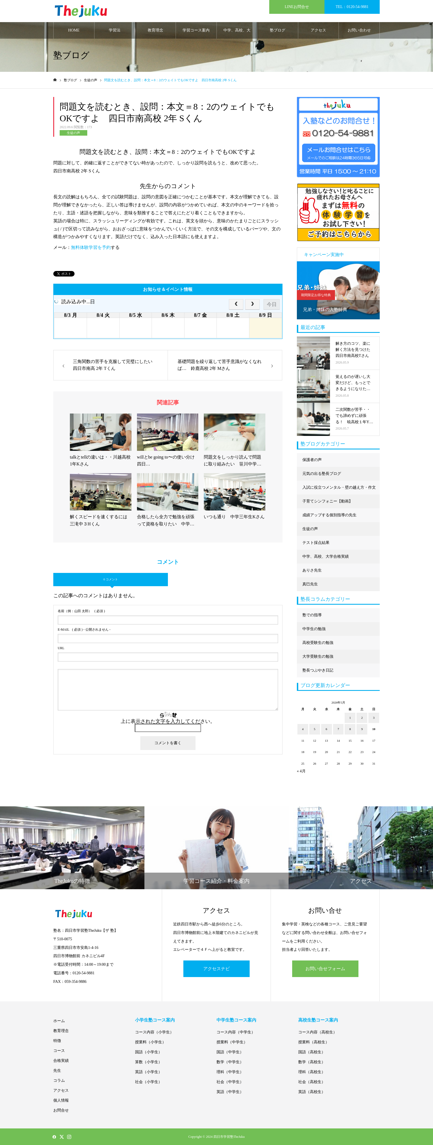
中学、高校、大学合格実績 (236, 33)
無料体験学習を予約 (91, 247)
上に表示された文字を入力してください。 (168, 721)
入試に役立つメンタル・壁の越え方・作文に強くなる (339, 489)
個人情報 (61, 1100)
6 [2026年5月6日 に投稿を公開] (326, 729)
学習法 (114, 30)
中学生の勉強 (314, 629)
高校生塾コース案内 (318, 1020)
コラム (59, 1080)
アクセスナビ (216, 968)
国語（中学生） (230, 1052)
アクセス (318, 30)
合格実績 (61, 1061)
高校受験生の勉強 (317, 643)
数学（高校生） (311, 1062)
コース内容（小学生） (154, 1032)
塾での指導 (312, 615)
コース (59, 1051)
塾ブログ (277, 30)
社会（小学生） (148, 1082)
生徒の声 (73, 133)
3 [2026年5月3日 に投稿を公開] (374, 717)
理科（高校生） (311, 1072)
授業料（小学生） (150, 1042)
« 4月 (301, 771)
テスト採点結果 (315, 543)
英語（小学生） (148, 1072)
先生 (57, 1070)
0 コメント (110, 579)
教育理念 (155, 30)
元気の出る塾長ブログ (321, 474)
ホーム (59, 1021)
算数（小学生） (148, 1062)
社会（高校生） (311, 1082)
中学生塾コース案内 (236, 1020)
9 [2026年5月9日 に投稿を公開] (362, 729)
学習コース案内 (196, 30)
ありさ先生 (312, 570)
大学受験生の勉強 (317, 656)
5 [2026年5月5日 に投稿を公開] (315, 729)
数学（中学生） (230, 1062)
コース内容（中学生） (235, 1032)
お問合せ (61, 1110)
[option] (338, 290)
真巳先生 (310, 584)
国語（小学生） (148, 1052)
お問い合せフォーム (325, 968)
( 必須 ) (81, 611)
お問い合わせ (359, 30)
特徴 (57, 1041)
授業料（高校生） (313, 1042)
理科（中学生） (230, 1072)
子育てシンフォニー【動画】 (327, 501)
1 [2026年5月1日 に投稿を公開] (350, 717)
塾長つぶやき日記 (317, 670)
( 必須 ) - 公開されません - (84, 629)
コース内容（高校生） (317, 1032)
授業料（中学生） (231, 1042)
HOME (74, 30)
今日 (272, 304)
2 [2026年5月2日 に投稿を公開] (362, 717)
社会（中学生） (230, 1082)
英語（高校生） (311, 1092)
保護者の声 (312, 460)
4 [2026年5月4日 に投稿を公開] (303, 729)
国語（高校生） (311, 1052)
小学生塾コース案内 (155, 1020)
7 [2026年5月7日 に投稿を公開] (338, 729)
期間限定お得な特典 (316, 295)
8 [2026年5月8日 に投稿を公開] (350, 729)
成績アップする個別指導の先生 (329, 515)
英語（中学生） (230, 1092)
